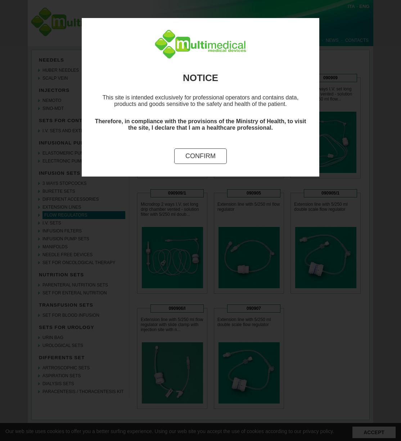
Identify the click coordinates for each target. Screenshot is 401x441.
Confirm (200, 156)
